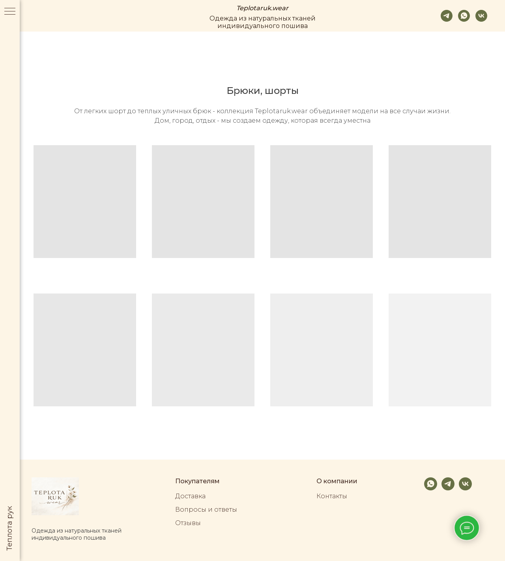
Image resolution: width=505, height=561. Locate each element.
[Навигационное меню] (9, 12)
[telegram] (447, 16)
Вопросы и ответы (206, 509)
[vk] (481, 16)
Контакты (331, 496)
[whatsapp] (464, 16)
